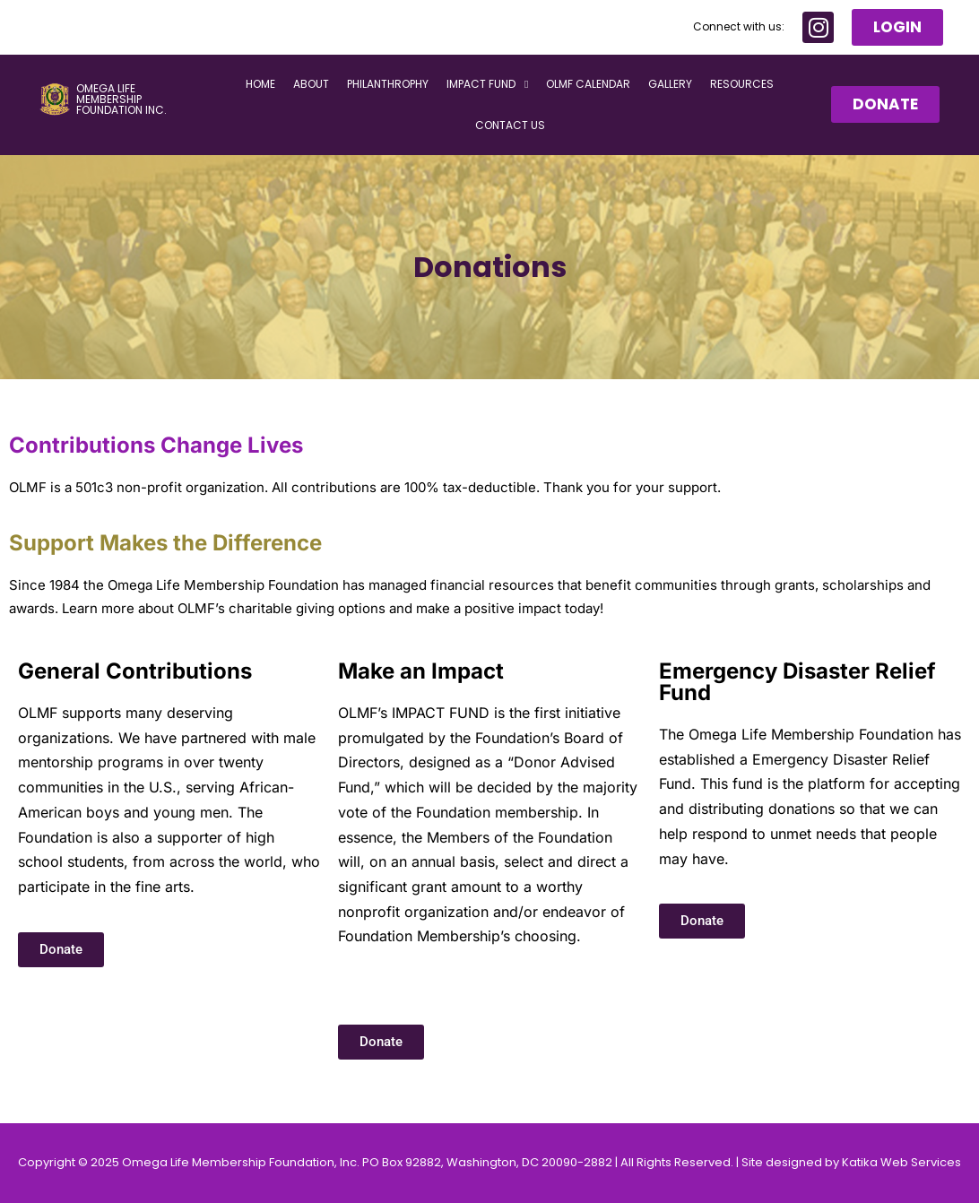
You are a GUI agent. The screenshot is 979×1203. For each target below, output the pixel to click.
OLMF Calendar (588, 84)
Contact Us (510, 126)
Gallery (670, 84)
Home (260, 84)
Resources (742, 84)
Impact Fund (487, 85)
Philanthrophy (388, 84)
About (311, 84)
